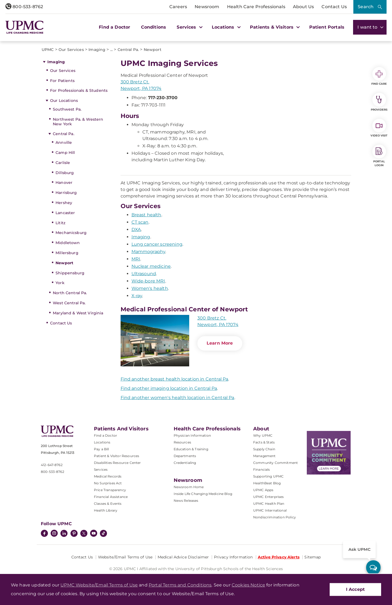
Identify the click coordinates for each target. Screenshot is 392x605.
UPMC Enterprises (268, 497)
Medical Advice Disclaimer (183, 557)
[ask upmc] (373, 567)
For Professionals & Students (79, 90)
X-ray (136, 295)
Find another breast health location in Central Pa (174, 379)
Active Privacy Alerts (278, 557)
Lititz (60, 222)
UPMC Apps (263, 490)
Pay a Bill (101, 449)
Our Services (62, 70)
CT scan (140, 222)
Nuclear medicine (151, 266)
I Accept (355, 589)
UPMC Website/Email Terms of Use (99, 585)
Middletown (68, 242)
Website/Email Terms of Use (125, 557)
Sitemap (312, 557)
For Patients (62, 80)
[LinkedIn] (64, 534)
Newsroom (207, 6)
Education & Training (191, 449)
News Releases (186, 500)
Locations (102, 442)
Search (365, 6)
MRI (135, 259)
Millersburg (67, 252)
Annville (64, 142)
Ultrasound (143, 273)
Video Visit (378, 128)
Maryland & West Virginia (78, 313)
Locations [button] (225, 27)
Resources (182, 442)
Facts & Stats (264, 442)
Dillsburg (65, 172)
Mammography (148, 251)
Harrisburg (66, 192)
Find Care (379, 76)
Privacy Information (233, 557)
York (60, 282)
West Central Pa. (69, 302)
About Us (303, 6)
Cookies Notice (248, 585)
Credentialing (185, 463)
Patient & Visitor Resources (116, 456)
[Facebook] (44, 534)
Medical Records (107, 476)
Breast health (146, 214)
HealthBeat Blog (267, 483)
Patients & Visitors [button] (274, 27)
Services (101, 469)
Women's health (149, 288)
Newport (64, 262)
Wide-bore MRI (148, 281)
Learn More (220, 343)
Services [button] (189, 27)
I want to (369, 27)
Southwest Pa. (67, 109)
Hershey (64, 202)
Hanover (64, 182)
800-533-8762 (24, 6)
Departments (185, 456)
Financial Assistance (111, 497)
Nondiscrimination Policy (274, 517)
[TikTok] (103, 533)
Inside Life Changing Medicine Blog (203, 494)
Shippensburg (70, 272)
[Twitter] (83, 533)
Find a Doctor (114, 27)
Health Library (105, 510)
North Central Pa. (70, 292)
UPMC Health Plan (268, 503)
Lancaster (65, 212)
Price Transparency (110, 490)
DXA (136, 229)
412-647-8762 (52, 465)
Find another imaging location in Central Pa (169, 388)
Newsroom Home (189, 487)
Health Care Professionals (256, 6)
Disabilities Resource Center (117, 463)
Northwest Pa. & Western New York (78, 121)
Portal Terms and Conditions (180, 585)
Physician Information (192, 435)
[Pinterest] (74, 534)
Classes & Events (108, 503)
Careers (178, 6)
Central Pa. (63, 133)
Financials (261, 469)
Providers (379, 102)
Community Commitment (275, 463)
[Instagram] (54, 534)
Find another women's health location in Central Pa (177, 397)
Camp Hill (65, 152)
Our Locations (64, 100)
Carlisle (63, 162)
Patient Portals (326, 27)
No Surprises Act (108, 483)
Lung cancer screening (156, 244)
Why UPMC (262, 435)
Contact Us (334, 6)
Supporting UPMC (268, 476)
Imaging (56, 61)
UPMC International (270, 510)
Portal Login (379, 156)
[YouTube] (93, 534)
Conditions (153, 27)
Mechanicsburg (71, 232)
